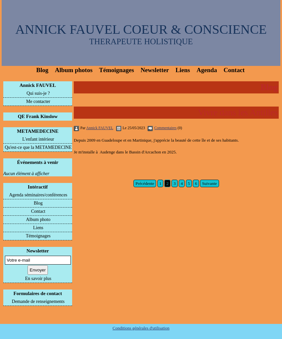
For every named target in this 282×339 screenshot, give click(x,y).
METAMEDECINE (37, 131)
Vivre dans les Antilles (238, 112)
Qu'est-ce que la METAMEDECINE (38, 147)
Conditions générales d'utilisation (141, 328)
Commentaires (165, 128)
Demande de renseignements (38, 301)
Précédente (144, 183)
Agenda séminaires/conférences (38, 194)
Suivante (209, 183)
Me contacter (38, 101)
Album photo (38, 219)
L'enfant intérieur (38, 139)
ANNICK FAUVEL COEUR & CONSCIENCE (141, 29)
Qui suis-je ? (38, 93)
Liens (182, 70)
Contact (234, 70)
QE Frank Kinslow (38, 116)
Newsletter (155, 70)
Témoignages (116, 70)
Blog (42, 70)
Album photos (73, 70)
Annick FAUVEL (38, 85)
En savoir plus (38, 278)
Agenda (207, 70)
